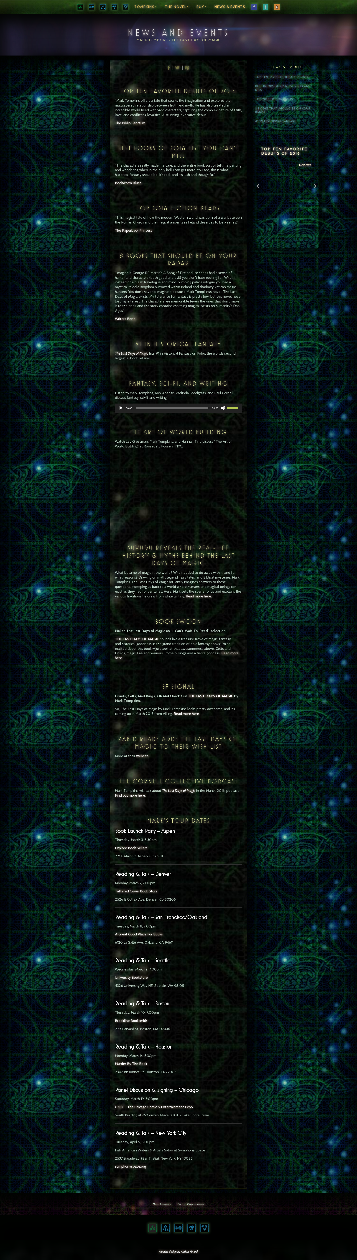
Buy (202, 7)
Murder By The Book (131, 1064)
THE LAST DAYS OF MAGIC (137, 639)
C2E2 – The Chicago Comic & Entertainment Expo (154, 1107)
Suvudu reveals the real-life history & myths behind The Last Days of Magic (178, 555)
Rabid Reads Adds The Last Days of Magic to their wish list (178, 742)
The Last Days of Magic (178, 790)
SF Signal (178, 686)
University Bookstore (131, 977)
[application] (178, 408)
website (142, 756)
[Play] (121, 408)
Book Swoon (178, 621)
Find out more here (130, 795)
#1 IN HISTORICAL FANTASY (178, 344)
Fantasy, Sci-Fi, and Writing (178, 383)
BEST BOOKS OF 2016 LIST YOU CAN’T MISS (178, 152)
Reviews (305, 165)
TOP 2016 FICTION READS (178, 208)
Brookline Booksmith (131, 1021)
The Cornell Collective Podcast (178, 781)
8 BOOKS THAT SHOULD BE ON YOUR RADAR (178, 259)
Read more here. (199, 596)
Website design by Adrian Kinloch (178, 1251)
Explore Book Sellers (131, 848)
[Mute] (223, 408)
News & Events (229, 7)
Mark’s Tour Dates (178, 820)
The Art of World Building (178, 432)
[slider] (172, 408)
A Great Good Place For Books (139, 934)
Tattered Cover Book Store (136, 891)
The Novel (178, 7)
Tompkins (146, 7)
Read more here (186, 713)
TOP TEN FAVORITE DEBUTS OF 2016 (178, 91)
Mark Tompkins (162, 1204)
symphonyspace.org (130, 1166)
